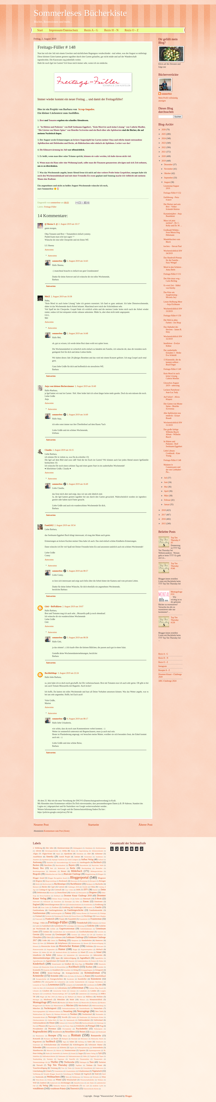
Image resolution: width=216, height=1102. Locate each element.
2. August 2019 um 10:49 (85, 386)
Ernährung (99, 905)
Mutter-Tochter (74, 1002)
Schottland (65, 1045)
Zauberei (43, 1083)
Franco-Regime (100, 916)
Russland (74, 1039)
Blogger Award (38, 878)
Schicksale (36, 1045)
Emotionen (98, 902)
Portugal (91, 1026)
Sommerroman (70, 1050)
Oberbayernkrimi (38, 1020)
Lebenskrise (61, 982)
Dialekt (73, 892)
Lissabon (45, 991)
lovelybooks (74, 1086)
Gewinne (48, 935)
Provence (52, 1029)
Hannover (99, 940)
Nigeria (48, 1014)
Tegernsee (61, 1059)
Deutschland (62, 893)
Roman (76, 1035)
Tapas (101, 1056)
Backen (36, 865)
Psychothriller (82, 1029)
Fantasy (68, 913)
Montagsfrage (40, 1002)
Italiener (60, 955)
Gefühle (52, 929)
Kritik (65, 976)
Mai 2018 (51, 997)
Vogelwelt (87, 1074)
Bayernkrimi (84, 865)
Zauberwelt (53, 1083)
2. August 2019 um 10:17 (69, 224)
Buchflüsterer (76, 884)
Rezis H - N (111, 30)
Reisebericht (57, 1032)
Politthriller (80, 1026)
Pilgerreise (51, 1026)
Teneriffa (72, 1059)
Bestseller (99, 868)
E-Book (98, 899)
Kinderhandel (56, 964)
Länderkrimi (82, 994)
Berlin (72, 868)
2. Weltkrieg (37, 848)
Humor (61, 949)
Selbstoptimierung (83, 1047)
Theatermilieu (84, 1059)
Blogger (101, 874)
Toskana (89, 1065)
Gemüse (46, 932)
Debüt (103, 890)
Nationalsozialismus (68, 1008)
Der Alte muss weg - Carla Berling (172, 279)
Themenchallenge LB (40, 1062)
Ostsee (52, 1023)
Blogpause (102, 878)
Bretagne (102, 881)
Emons (86, 901)
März (166, 496)
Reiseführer (70, 1032)
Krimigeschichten (72, 973)
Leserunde (79, 985)
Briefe (38, 884)
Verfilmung (36, 1074)
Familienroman (39, 913)
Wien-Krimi (40, 1080)
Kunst (87, 976)
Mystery (94, 1002)
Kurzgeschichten (56, 979)
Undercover (99, 1068)
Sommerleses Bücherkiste (80, 13)
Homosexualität (38, 949)
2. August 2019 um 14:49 (77, 414)
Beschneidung (86, 868)
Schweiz (63, 1047)
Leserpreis (69, 985)
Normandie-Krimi (39, 1017)
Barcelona (48, 865)
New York (99, 1011)
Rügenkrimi (37, 1042)
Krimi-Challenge (54, 973)
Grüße (44, 940)
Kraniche (47, 970)
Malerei (79, 997)
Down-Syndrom (45, 896)
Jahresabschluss (84, 955)
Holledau (89, 946)
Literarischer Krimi (59, 991)
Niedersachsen (37, 1014)
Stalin (48, 1053)
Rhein (65, 1036)
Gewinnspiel (61, 934)
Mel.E (47, 296)
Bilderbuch (76, 871)
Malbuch (71, 997)
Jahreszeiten (97, 955)
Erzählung (66, 907)
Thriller (54, 1062)
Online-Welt (52, 1020)
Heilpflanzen (63, 943)
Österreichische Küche (90, 1089)
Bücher (44, 887)
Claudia (48, 450)
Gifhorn (83, 934)
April (166, 491)
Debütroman (41, 893)
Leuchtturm (90, 985)
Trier (62, 1068)
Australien (49, 862)
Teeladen (50, 1059)
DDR (78, 890)
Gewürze (74, 934)
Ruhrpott (65, 1039)
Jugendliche (99, 958)
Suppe (80, 1053)
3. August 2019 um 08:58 (77, 637)
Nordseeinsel (87, 1014)
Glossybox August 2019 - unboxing (171, 384)
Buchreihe (99, 884)
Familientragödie (56, 913)
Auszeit (73, 862)
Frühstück (95, 923)
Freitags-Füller (50, 207)
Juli (166, 478)
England (36, 904)
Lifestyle (36, 991)
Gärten (53, 940)
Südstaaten (62, 1056)
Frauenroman (96, 919)
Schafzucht (99, 1042)
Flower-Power (76, 916)
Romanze (47, 1039)
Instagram (162, 666)
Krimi (36, 972)
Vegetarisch (97, 1071)
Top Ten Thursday (57, 1065)
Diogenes (93, 892)
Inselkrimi (73, 952)
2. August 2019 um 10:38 (61, 296)
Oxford (70, 1023)
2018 (164, 510)
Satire (89, 1042)
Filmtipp (103, 913)
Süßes (85, 1056)
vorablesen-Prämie (58, 1088)
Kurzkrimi (70, 979)
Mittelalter (61, 999)
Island (98, 952)
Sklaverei (50, 1050)
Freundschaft (82, 923)
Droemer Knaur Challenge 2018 (78, 896)
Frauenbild (72, 919)
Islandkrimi (37, 955)
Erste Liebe (45, 907)
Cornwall (57, 890)
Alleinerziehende (97, 851)
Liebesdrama (62, 988)
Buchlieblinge (51, 673)
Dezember (168, 164)
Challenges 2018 (73, 887)
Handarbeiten (87, 940)
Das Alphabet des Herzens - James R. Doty (173, 329)
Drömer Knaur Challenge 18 (62, 899)
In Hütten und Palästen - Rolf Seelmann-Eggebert (173, 444)
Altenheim (79, 854)
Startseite (93, 824)
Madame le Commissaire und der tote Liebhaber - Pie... (173, 468)
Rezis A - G (91, 30)
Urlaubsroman (83, 1071)
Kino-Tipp (78, 964)
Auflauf (100, 859)
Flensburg (57, 916)
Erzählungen (78, 907)
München (36, 1008)
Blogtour (39, 881)
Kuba (72, 976)
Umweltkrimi (87, 1068)
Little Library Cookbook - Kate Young (172, 453)
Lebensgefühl (49, 982)
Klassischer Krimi (48, 967)
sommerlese (57, 261)
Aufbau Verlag (87, 859)
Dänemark (87, 899)
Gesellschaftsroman (86, 932)
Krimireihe (38, 975)
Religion (93, 1032)
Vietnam (77, 1074)
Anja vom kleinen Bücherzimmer (59, 386)
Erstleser (55, 907)
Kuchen (79, 976)
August (167, 182)
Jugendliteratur (38, 961)
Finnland (38, 916)
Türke (70, 1068)
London (93, 991)
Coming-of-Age (45, 890)
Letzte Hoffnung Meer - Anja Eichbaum (173, 303)
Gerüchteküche (71, 932)
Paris (77, 1023)
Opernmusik (70, 1020)
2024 (164, 138)
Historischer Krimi (48, 946)
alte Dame (90, 1083)
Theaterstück (98, 1059)
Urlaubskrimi (58, 1071)
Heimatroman (75, 943)
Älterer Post (145, 824)
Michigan (36, 999)
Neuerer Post (41, 824)
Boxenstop (83, 881)
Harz (41, 943)
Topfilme (79, 1065)
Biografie (37, 874)
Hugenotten (51, 949)
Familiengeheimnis (56, 910)
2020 (164, 156)
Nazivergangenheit (39, 1011)
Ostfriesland (98, 1020)
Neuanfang (67, 1011)
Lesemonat (53, 984)
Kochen (89, 967)
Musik (54, 1002)
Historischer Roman (69, 946)
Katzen (93, 961)
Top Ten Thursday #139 (175, 620)
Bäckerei (36, 887)
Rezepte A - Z (164, 670)
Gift (91, 934)
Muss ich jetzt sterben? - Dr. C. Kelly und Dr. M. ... (173, 223)
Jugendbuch (85, 958)
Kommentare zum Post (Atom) (57, 831)
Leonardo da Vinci (39, 985)
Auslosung (37, 862)
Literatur (73, 991)
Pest (34, 1026)
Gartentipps (70, 926)
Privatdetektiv (38, 1029)
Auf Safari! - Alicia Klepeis (172, 398)
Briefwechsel (47, 884)
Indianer (35, 952)
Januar (167, 504)
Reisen (82, 1032)
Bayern (72, 865)
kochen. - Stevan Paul (173, 246)
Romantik (36, 1039)
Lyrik (73, 994)
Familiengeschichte (75, 910)
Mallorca (89, 997)
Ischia (91, 952)
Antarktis (36, 859)
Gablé (37, 926)
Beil (51, 868)
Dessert (51, 892)
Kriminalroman (92, 972)
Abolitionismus (101, 848)
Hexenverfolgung (97, 943)
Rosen (56, 1039)
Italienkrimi (71, 955)
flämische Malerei (59, 1086)
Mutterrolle (85, 1002)
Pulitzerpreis (98, 1029)
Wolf (35, 1083)
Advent (38, 851)
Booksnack (63, 881)
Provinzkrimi (67, 1029)
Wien (104, 1077)
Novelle (65, 1017)
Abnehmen (88, 848)
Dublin (77, 899)
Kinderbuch (39, 963)
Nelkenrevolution (54, 1011)
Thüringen (82, 1062)
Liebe (99, 985)
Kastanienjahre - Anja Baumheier (173, 215)
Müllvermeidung (97, 1005)
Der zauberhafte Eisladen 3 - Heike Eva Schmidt (172, 352)
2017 (164, 515)
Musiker (63, 1002)
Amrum (77, 857)
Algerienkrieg (83, 851)
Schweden (37, 1047)
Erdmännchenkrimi (74, 904)
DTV (86, 890)
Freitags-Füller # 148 (172, 460)
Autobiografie (85, 862)
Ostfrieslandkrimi (39, 1023)
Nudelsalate (83, 1017)
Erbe (64, 904)
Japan (58, 958)
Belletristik (61, 868)
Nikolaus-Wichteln (60, 1014)
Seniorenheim (98, 1047)
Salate (71, 1042)
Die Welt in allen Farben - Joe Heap (172, 321)
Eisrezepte (68, 901)
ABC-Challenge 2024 (167, 681)
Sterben (65, 1053)
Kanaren (71, 961)
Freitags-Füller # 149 (172, 369)
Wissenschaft (71, 1080)
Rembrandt (102, 1032)
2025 (164, 134)
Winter (59, 1080)
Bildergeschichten (96, 871)
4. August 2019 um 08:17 (77, 719)
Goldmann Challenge (75, 937)
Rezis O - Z (132, 30)
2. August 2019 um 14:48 (77, 333)
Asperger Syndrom (58, 859)
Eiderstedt (36, 901)
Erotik (35, 907)
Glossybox (37, 937)
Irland (83, 952)
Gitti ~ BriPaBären (53, 606)
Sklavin (58, 1050)
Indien (44, 952)
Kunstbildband (100, 976)
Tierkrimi (102, 1062)
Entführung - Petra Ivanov (171, 198)
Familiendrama (38, 910)
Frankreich (49, 919)
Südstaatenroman (74, 1056)
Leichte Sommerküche (77, 982)
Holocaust (99, 946)
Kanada (62, 961)
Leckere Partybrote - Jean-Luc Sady (172, 391)
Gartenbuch (46, 926)
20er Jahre (50, 848)
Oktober (167, 173)
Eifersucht (47, 901)
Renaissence (40, 1036)
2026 (164, 129)
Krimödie (55, 976)
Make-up (61, 997)
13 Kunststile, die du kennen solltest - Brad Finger (172, 362)
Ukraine (77, 1068)
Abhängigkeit (77, 848)
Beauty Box (38, 868)
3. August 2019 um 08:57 (77, 571)
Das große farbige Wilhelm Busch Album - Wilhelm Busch (172, 433)
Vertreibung (67, 1074)
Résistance (84, 1039)
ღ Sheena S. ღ (51, 224)
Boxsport (93, 881)
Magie (42, 997)
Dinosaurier (82, 892)
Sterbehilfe (56, 1053)
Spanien (82, 1050)
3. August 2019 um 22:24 (68, 673)
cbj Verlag (43, 1085)
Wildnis (49, 1080)
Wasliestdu (39, 1077)
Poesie (60, 1026)
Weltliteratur (76, 1077)
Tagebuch (93, 1056)
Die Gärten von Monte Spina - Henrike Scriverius (173, 406)
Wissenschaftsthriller (87, 1080)
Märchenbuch (83, 1005)
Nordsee (73, 1014)
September (168, 178)
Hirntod (35, 946)
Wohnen (100, 1080)
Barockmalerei (60, 865)
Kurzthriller (82, 979)
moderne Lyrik (98, 1086)
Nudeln (73, 1017)
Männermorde (58, 1005)
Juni (166, 482)
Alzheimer (99, 854)
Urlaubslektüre (71, 1071)
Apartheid (45, 859)
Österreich (74, 1088)
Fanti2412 (49, 525)
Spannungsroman (94, 1050)
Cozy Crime (69, 890)
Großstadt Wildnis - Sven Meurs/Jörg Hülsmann (172, 232)
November (168, 169)
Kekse (101, 961)
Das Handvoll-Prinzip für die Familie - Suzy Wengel (173, 260)
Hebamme (50, 943)
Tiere (91, 1062)
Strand (73, 1053)
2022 (164, 147)
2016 (164, 519)
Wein (67, 1077)
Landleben (37, 982)
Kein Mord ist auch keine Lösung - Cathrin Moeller (172, 376)
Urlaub (48, 1071)
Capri (53, 887)
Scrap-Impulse (86, 109)
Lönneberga (94, 994)
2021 (164, 152)
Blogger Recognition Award (57, 878)
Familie (98, 907)
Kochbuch (74, 966)
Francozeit (38, 919)
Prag (101, 1026)
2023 (164, 143)
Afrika (64, 851)
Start (40, 30)
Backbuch (97, 862)
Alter (89, 854)
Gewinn (36, 934)
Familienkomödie (95, 910)
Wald (97, 1074)
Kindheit (68, 964)
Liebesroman (76, 987)
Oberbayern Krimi (97, 1017)
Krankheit (56, 970)
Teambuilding (37, 1059)
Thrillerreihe (69, 1062)
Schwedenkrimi (51, 1047)
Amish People (64, 857)
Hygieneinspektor (87, 949)
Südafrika (36, 1056)
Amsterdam (88, 857)
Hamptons (74, 940)
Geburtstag (80, 926)
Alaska (73, 851)
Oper (61, 1020)
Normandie (99, 1014)
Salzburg (81, 1042)
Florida (66, 916)
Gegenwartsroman (66, 929)
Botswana (74, 881)
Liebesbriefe (50, 988)
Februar (167, 500)
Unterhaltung (38, 1071)
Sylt (100, 1053)
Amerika (49, 856)
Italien (48, 955)
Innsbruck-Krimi (61, 952)
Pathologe (100, 1023)
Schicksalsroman (50, 1045)
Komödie (100, 967)
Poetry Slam (69, 1026)
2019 (164, 161)
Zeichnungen (65, 1083)
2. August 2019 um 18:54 (64, 525)
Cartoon (61, 887)
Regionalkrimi (40, 1031)
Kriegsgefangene (86, 970)
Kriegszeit (99, 970)
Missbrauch (48, 999)
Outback (62, 1023)
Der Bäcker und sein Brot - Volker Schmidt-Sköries (172, 206)
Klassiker (89, 964)
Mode (72, 999)
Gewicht (100, 932)
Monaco (82, 999)
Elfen (77, 901)
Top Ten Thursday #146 (175, 566)
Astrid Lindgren (72, 859)
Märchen (70, 1005)
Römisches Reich (97, 1039)
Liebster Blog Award (96, 988)
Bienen (63, 871)
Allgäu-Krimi (47, 854)
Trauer (99, 1065)
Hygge (75, 949)
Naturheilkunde (84, 1008)
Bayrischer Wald (97, 865)
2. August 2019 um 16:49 (77, 484)
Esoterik (89, 907)
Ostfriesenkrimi (84, 1020)
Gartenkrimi (58, 926)
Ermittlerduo (88, 904)
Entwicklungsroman (51, 905)
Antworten (49, 250)
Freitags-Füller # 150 (172, 315)
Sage (64, 1042)
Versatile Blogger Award (52, 1074)
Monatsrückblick (96, 999)
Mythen (47, 1005)
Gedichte (90, 926)
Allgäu (35, 854)
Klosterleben (61, 967)
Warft (104, 1074)
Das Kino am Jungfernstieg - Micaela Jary (171, 294)
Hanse (35, 943)
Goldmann (58, 937)
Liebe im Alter (38, 988)
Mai (166, 487)
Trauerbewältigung (40, 1068)
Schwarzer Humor (95, 1045)
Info (51, 952)
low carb (86, 1086)
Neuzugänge (83, 1011)
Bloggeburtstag (90, 874)
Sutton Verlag (90, 1053)
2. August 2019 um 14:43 (77, 261)
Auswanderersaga (62, 862)
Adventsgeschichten (51, 851)
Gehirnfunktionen (86, 929)
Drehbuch (57, 896)
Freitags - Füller (39, 923)
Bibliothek (52, 871)
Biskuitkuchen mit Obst (53, 874)
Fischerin (48, 916)
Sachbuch (50, 1041)
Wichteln (96, 1077)
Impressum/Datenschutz (63, 30)
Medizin (99, 997)
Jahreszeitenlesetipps (41, 958)
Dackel (95, 890)
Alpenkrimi (68, 854)
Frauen (61, 919)
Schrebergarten (78, 1045)
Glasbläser (99, 934)
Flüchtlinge (88, 916)
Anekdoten (99, 857)
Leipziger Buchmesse (95, 982)
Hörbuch (99, 949)
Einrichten (57, 901)
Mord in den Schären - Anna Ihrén (173, 268)
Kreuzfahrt (66, 970)
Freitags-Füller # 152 (172, 193)
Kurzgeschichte (41, 979)
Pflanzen (41, 1026)
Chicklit (84, 887)
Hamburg (62, 940)
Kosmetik (36, 970)
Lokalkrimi (83, 991)
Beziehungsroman (39, 871)
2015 (164, 523)
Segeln (72, 1047)
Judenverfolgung (70, 958)
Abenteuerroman (63, 848)
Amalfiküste (37, 857)
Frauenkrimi (83, 919)
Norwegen (52, 1017)
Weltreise (86, 1077)
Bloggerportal (79, 877)
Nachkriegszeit (50, 1008)
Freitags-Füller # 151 (172, 274)
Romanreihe (96, 1035)
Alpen (58, 854)
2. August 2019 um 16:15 (63, 450)
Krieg (76, 970)
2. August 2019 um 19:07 (72, 606)
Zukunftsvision (79, 1083)
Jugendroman (51, 961)
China (93, 887)
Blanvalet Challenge (72, 874)
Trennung (54, 1068)
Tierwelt (39, 1065)
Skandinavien (38, 1050)
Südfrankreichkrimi (48, 1056)
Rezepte (52, 1035)
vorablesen (38, 1088)
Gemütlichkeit (57, 932)
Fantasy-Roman (81, 913)
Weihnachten (53, 1076)
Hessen (86, 943)
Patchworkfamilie (88, 1023)
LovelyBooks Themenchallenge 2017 (55, 994)
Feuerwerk (93, 913)
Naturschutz (98, 1008)
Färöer (103, 923)
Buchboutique (60, 884)
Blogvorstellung (50, 881)
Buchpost (89, 884)
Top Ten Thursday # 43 (175, 540)
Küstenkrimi (96, 979)
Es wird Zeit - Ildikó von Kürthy (172, 286)
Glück (48, 937)
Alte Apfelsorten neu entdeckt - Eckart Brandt (172, 415)
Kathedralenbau (83, 961)
